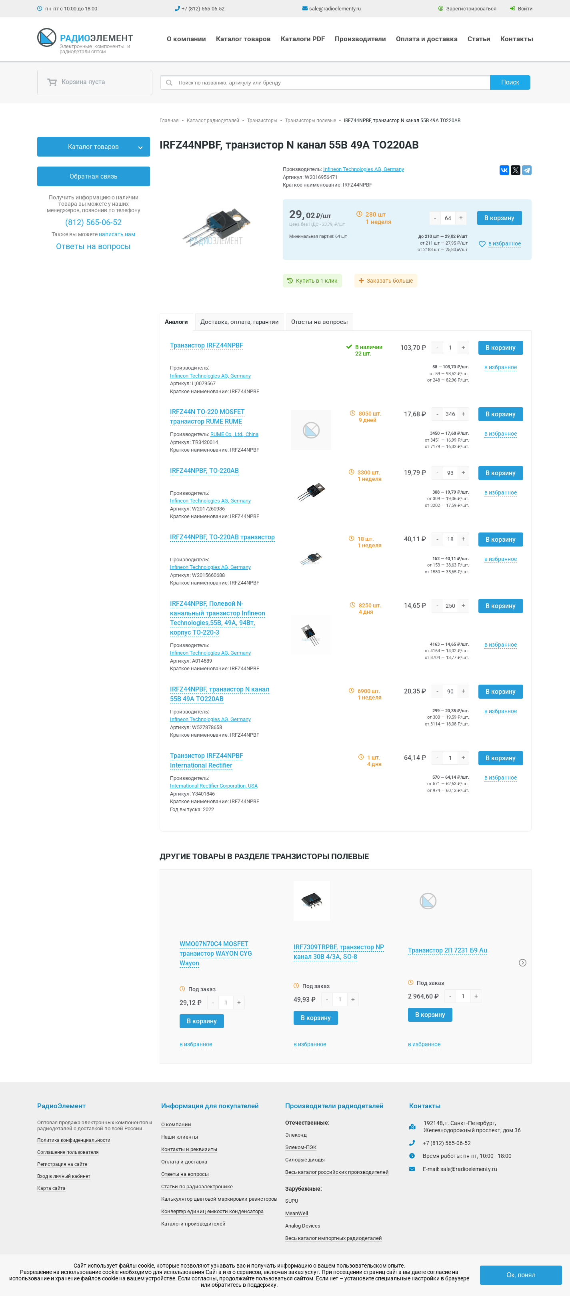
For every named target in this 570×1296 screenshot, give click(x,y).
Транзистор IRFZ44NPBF (206, 345)
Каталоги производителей (193, 1224)
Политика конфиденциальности (73, 1140)
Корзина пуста (76, 82)
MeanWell (296, 1213)
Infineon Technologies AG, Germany (363, 169)
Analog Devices (302, 1226)
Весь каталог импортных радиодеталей (333, 1238)
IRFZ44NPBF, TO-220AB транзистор (222, 537)
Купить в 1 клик (317, 280)
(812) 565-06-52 (93, 222)
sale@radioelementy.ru (335, 9)
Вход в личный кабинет (63, 1176)
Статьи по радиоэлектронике (197, 1186)
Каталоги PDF (303, 39)
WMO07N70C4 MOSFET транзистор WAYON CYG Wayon (216, 953)
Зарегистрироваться (467, 9)
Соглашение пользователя (68, 1152)
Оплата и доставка (427, 39)
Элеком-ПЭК (300, 1147)
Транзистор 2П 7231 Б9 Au (447, 950)
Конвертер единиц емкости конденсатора (212, 1211)
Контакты (516, 39)
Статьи (479, 39)
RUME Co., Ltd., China (234, 434)
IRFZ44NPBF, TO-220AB (204, 470)
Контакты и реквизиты (189, 1149)
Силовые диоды (305, 1160)
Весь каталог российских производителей (337, 1172)
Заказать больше (390, 280)
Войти (521, 9)
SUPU (291, 1201)
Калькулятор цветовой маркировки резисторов (219, 1199)
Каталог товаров (243, 39)
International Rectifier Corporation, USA (214, 786)
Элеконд (296, 1135)
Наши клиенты (179, 1137)
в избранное (504, 243)
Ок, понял (521, 1275)
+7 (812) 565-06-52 (203, 9)
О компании (186, 39)
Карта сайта (51, 1188)
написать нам (117, 234)
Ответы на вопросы (93, 246)
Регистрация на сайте (62, 1164)
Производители (360, 39)
